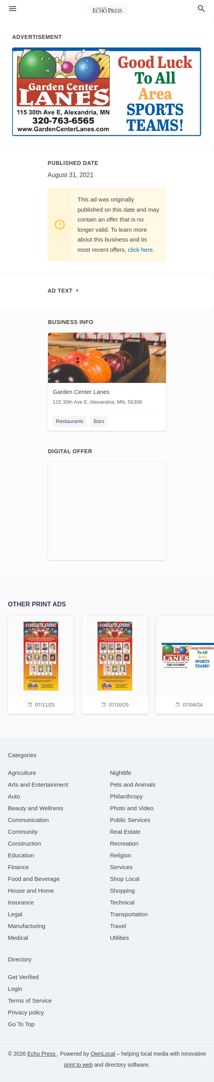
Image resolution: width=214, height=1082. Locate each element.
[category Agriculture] (22, 772)
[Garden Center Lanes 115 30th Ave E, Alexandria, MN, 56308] (107, 370)
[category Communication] (28, 820)
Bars (99, 421)
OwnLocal (102, 1054)
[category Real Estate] (125, 831)
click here (140, 249)
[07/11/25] (41, 664)
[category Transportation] (129, 914)
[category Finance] (18, 867)
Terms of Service (30, 1000)
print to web (78, 1065)
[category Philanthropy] (126, 796)
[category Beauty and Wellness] (35, 808)
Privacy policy (26, 1012)
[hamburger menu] (12, 9)
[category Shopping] (122, 890)
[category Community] (23, 831)
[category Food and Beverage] (34, 878)
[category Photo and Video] (132, 808)
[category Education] (21, 855)
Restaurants (69, 421)
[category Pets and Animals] (133, 784)
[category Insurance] (21, 902)
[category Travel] (118, 926)
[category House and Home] (31, 890)
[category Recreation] (124, 843)
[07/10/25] (115, 664)
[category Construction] (24, 843)
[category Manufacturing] (26, 926)
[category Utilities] (119, 937)
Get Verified (23, 977)
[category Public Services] (130, 820)
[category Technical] (122, 902)
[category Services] (121, 867)
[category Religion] (120, 855)
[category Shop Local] (125, 878)
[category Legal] (15, 914)
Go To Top (21, 1024)
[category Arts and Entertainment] (38, 784)
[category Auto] (14, 796)
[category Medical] (18, 937)
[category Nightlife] (120, 772)
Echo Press (42, 1054)
